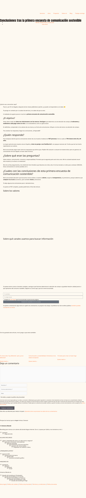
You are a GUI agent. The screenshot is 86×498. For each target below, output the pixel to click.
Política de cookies (12, 484)
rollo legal (13, 299)
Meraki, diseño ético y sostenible (45, 22)
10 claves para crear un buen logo (66, 356)
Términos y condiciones (39, 484)
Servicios (42, 13)
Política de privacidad (25, 484)
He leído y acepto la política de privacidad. (13, 397)
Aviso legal (3, 484)
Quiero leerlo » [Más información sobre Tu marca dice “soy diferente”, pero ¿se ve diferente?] (4, 361)
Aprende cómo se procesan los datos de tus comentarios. (41, 411)
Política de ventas (52, 484)
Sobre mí (64, 13)
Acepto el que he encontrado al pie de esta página (21, 299)
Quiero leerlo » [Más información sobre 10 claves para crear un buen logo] (61, 359)
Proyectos (56, 13)
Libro (49, 13)
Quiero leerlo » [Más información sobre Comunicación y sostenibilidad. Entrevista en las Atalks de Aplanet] (33, 361)
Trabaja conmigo (80, 13)
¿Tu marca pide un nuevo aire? (15, 2)
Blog (71, 13)
